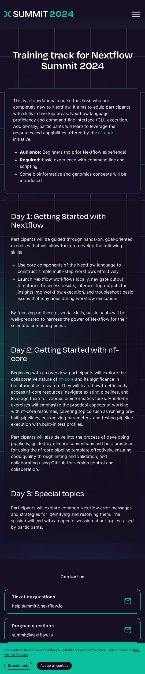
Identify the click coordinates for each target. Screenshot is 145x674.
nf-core (105, 132)
